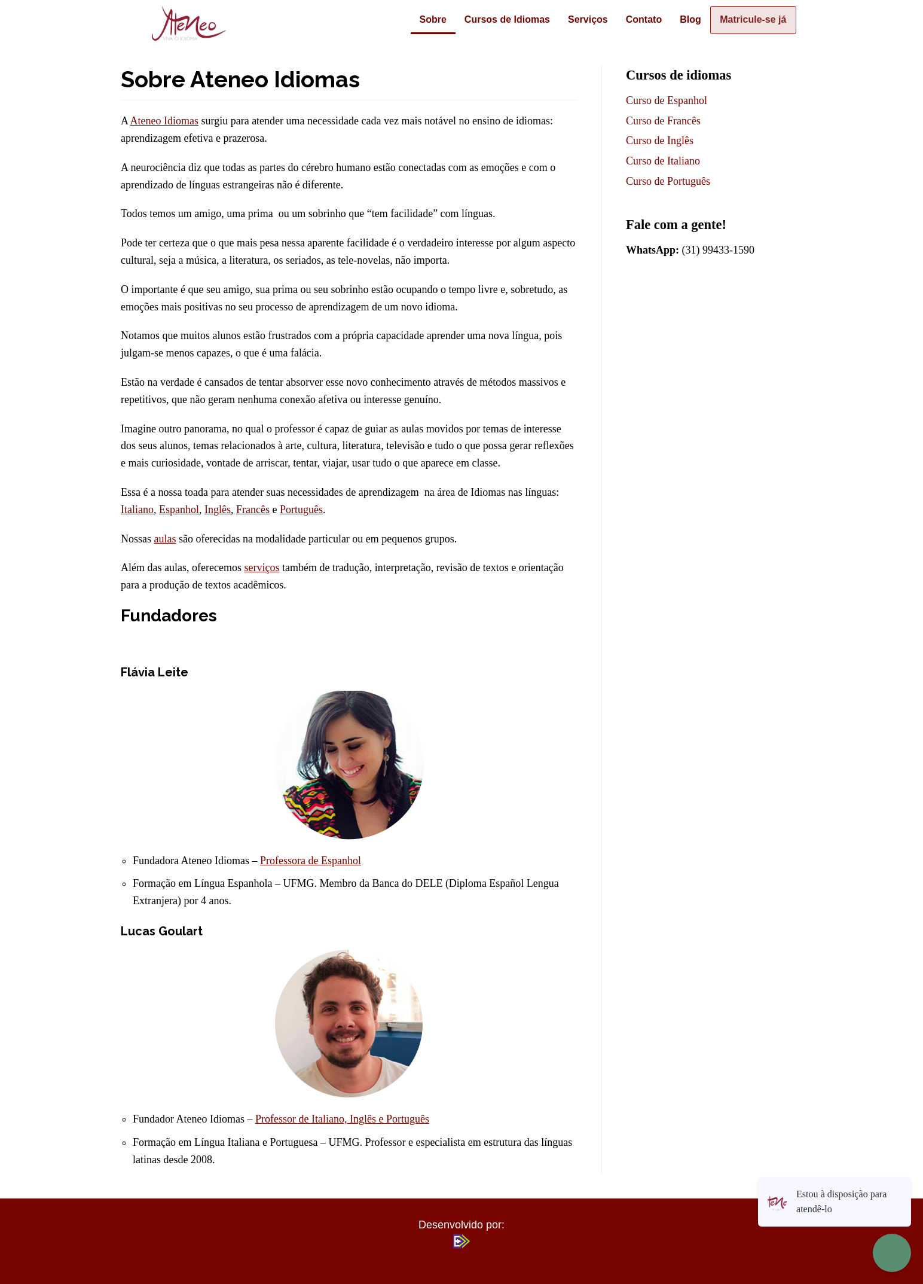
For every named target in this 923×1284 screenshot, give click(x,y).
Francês (253, 510)
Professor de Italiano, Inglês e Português (342, 1119)
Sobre (425, 19)
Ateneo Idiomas (164, 121)
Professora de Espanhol (310, 861)
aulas (165, 539)
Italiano (137, 510)
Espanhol (179, 510)
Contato (636, 19)
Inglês (217, 510)
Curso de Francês (663, 121)
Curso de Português (668, 181)
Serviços (580, 19)
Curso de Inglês (659, 141)
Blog (682, 19)
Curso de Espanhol (666, 100)
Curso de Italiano (663, 161)
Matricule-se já (749, 19)
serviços (261, 568)
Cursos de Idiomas (499, 19)
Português (301, 510)
